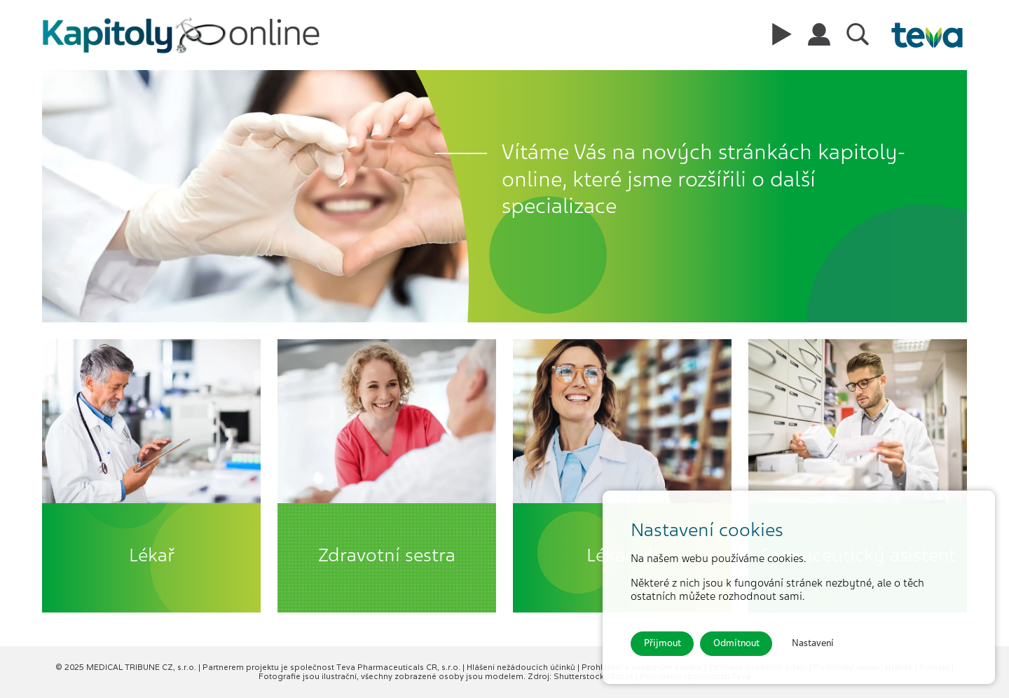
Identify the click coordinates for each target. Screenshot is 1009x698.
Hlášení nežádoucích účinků (522, 667)
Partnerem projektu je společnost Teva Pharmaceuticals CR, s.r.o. (332, 667)
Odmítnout (736, 643)
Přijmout (662, 643)
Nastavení (813, 643)
